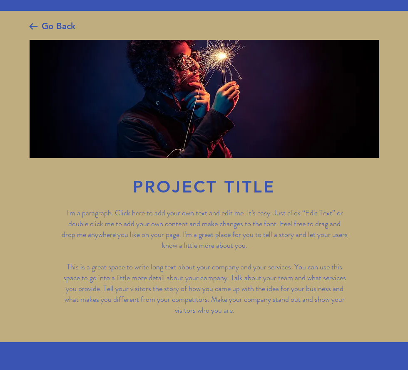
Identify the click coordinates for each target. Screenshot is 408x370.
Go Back (58, 26)
